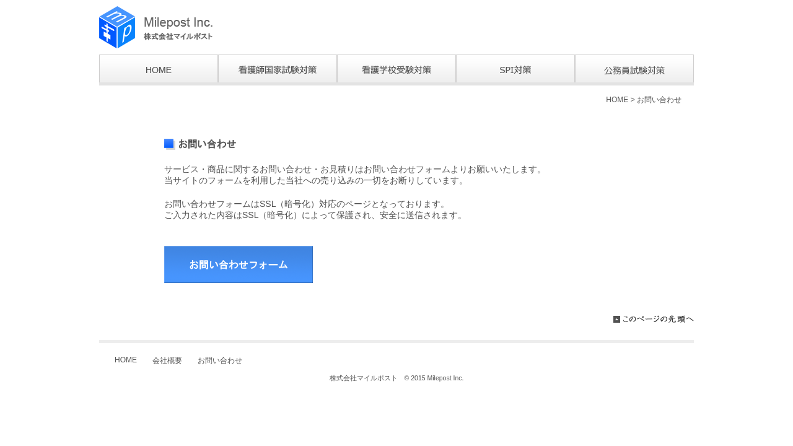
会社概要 (167, 360)
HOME (617, 99)
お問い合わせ (659, 99)
